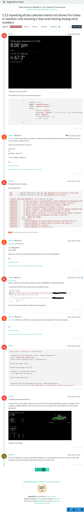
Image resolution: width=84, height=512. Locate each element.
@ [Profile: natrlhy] (11, 138)
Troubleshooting (15, 26)
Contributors (55, 501)
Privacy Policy (45, 503)
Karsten (57, 499)
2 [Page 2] (43, 470)
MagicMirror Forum (15, 2)
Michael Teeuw (50, 496)
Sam (39, 499)
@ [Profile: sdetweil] (12, 280)
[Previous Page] (36, 469)
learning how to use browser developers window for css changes (25, 169)
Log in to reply (77, 26)
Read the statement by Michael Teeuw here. (42, 9)
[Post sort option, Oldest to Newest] (69, 26)
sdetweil (11, 135)
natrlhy (10, 34)
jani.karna (11, 454)
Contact (37, 503)
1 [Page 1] (40, 470)
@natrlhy (18, 135)
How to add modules (13, 165)
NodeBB (40, 501)
